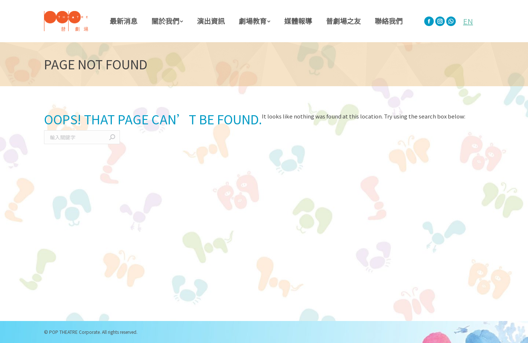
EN (468, 21)
